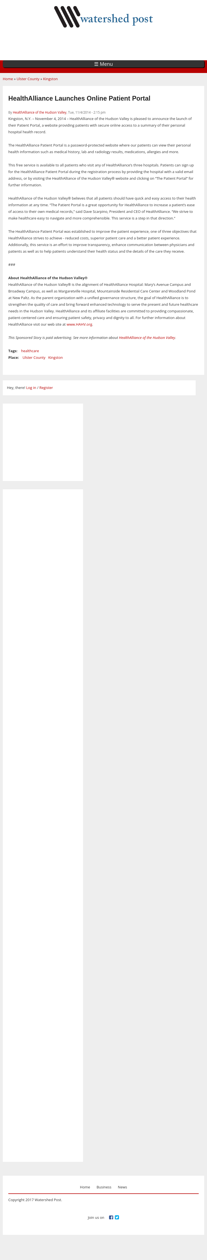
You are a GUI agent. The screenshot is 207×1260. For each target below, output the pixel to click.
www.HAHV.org (79, 324)
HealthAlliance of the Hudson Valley (39, 112)
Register (46, 387)
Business (104, 1187)
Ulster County (28, 78)
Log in (31, 387)
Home (8, 78)
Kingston (50, 78)
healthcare (30, 350)
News (122, 1187)
